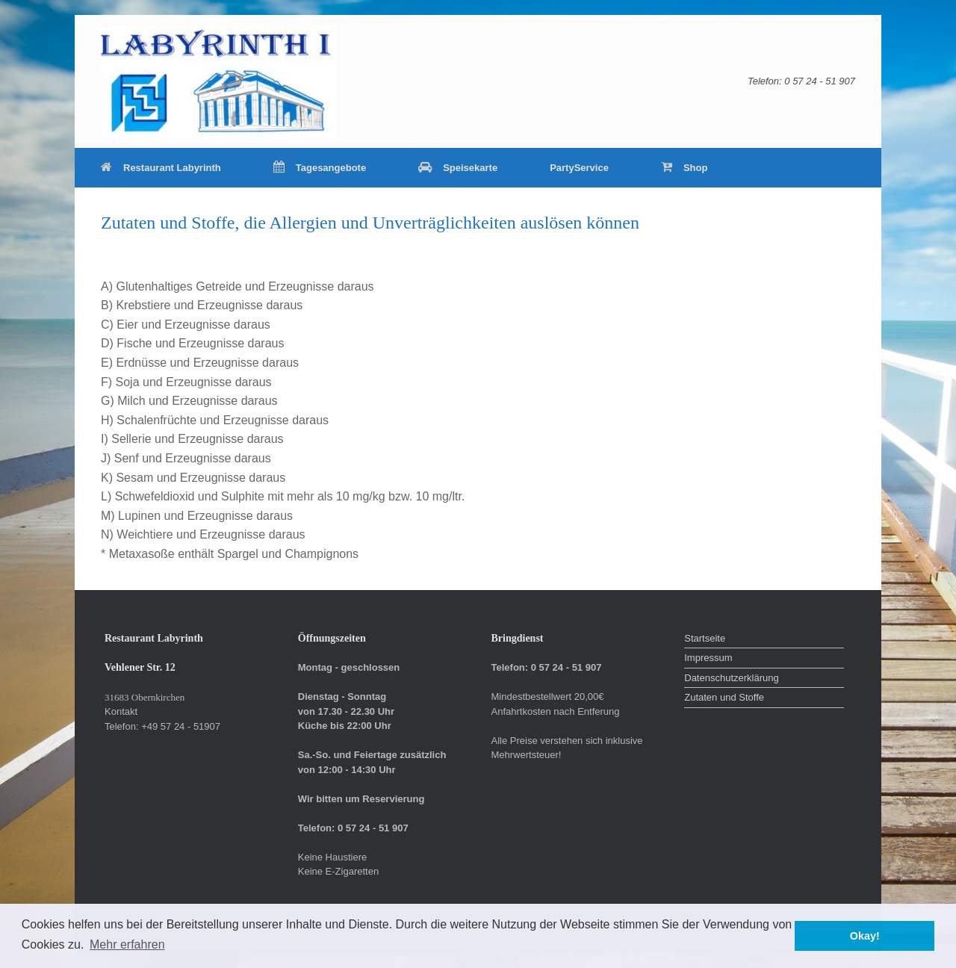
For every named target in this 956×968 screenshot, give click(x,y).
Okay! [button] (865, 936)
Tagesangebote (319, 167)
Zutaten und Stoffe (724, 697)
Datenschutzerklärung (731, 677)
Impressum (708, 657)
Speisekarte (457, 167)
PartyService (579, 167)
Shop (684, 167)
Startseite (704, 638)
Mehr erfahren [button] (127, 944)
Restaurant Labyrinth (161, 167)
